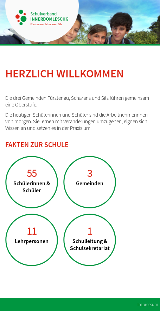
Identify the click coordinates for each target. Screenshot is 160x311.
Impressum (147, 304)
